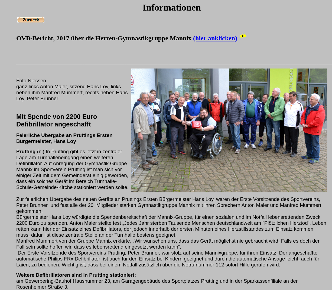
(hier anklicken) (215, 38)
